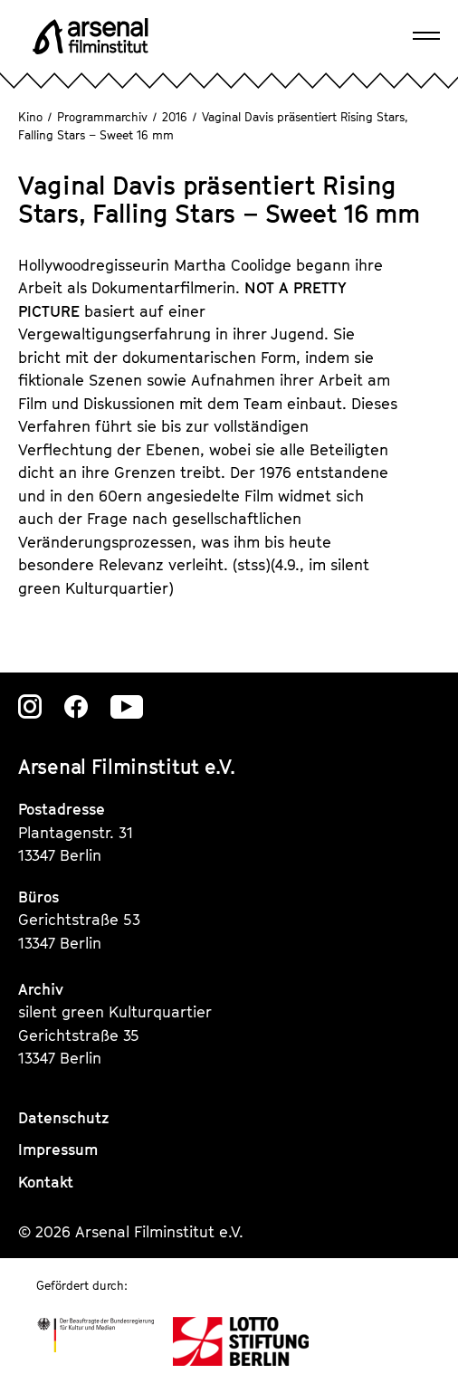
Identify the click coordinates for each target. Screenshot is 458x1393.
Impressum (58, 1149)
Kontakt (45, 1182)
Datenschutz (64, 1118)
